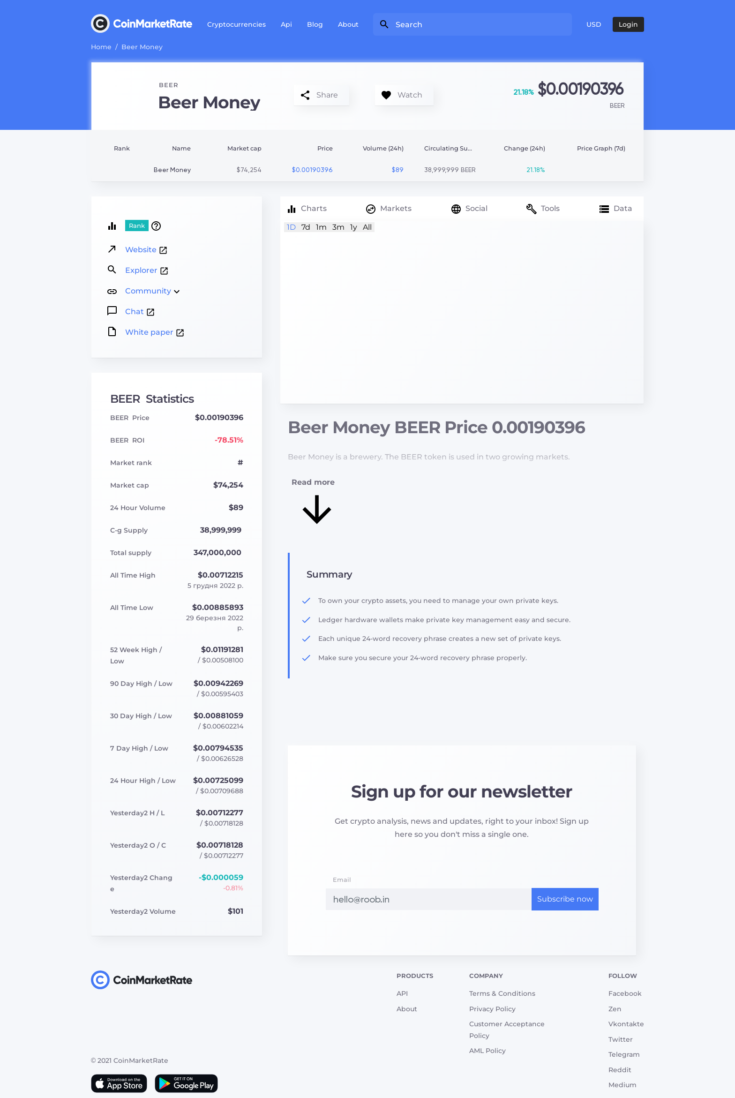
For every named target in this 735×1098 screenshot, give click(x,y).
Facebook (625, 993)
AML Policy (487, 1050)
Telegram (624, 1054)
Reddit (619, 1070)
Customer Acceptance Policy (507, 1030)
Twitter (620, 1039)
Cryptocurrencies (236, 24)
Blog (315, 24)
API (402, 993)
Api (286, 24)
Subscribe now (565, 899)
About (348, 24)
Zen (615, 1009)
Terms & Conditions (502, 993)
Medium (622, 1085)
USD (593, 24)
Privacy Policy (492, 1009)
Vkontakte (626, 1024)
